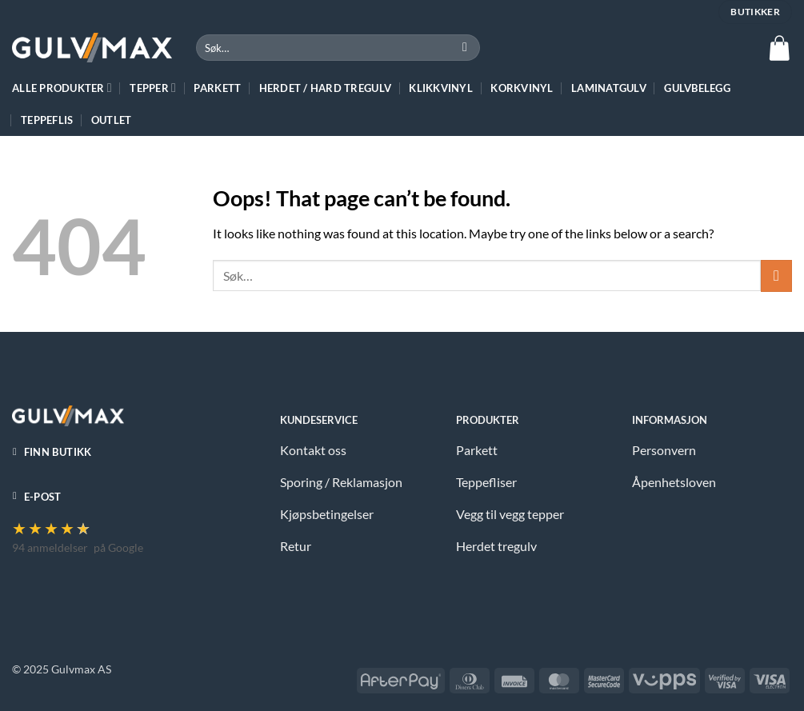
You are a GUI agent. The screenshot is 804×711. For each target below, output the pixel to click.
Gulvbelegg (697, 88)
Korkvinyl (521, 88)
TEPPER (153, 87)
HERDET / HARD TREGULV (325, 88)
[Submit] (465, 48)
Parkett (217, 88)
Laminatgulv (608, 88)
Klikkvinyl (441, 88)
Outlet (111, 120)
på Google (118, 547)
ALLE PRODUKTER (62, 87)
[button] (779, 48)
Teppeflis (47, 120)
